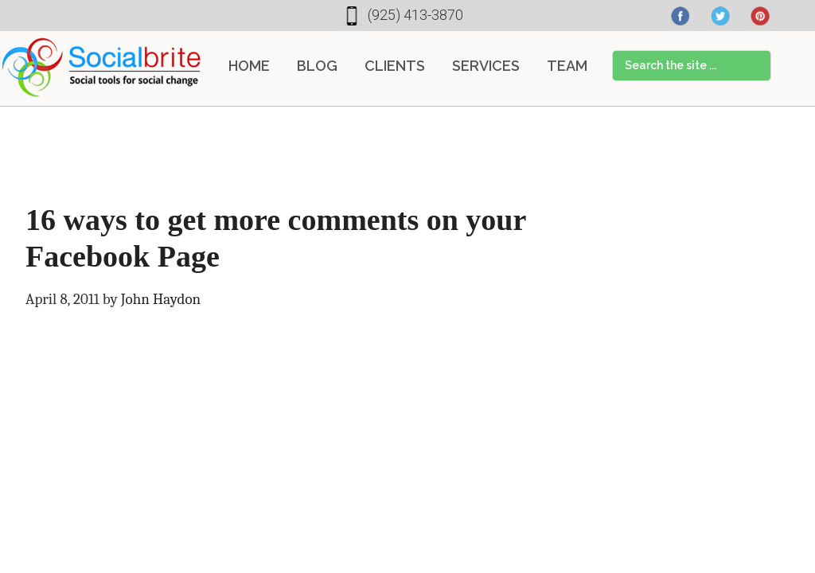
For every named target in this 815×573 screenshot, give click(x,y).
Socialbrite (101, 67)
